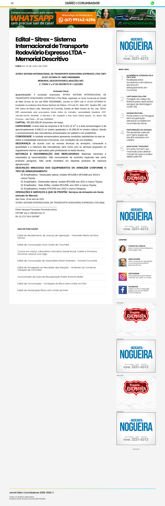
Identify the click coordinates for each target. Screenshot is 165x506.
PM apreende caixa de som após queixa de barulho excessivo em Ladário (138, 136)
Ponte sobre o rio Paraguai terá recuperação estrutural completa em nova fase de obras (140, 119)
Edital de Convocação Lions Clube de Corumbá (43, 244)
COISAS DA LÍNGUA (136, 246)
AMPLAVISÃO (134, 259)
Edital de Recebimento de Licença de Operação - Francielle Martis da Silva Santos (58, 237)
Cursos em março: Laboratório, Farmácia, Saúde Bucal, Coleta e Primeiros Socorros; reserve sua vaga (57, 253)
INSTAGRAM (133, 273)
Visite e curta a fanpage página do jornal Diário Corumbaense (138, 291)
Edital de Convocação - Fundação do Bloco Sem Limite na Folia (52, 283)
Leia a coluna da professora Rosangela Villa (140, 249)
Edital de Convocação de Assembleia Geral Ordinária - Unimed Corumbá (57, 260)
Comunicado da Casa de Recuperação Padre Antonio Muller (50, 276)
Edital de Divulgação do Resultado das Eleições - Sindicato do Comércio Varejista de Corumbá (57, 269)
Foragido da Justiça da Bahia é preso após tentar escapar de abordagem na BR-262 (140, 102)
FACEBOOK (133, 286)
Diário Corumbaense (82, 3)
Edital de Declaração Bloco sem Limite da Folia (43, 290)
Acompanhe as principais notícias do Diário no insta (139, 276)
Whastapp (152, 3)
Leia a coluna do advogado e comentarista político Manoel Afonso (140, 263)
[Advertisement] (136, 466)
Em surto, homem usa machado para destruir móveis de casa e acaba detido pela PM (139, 152)
